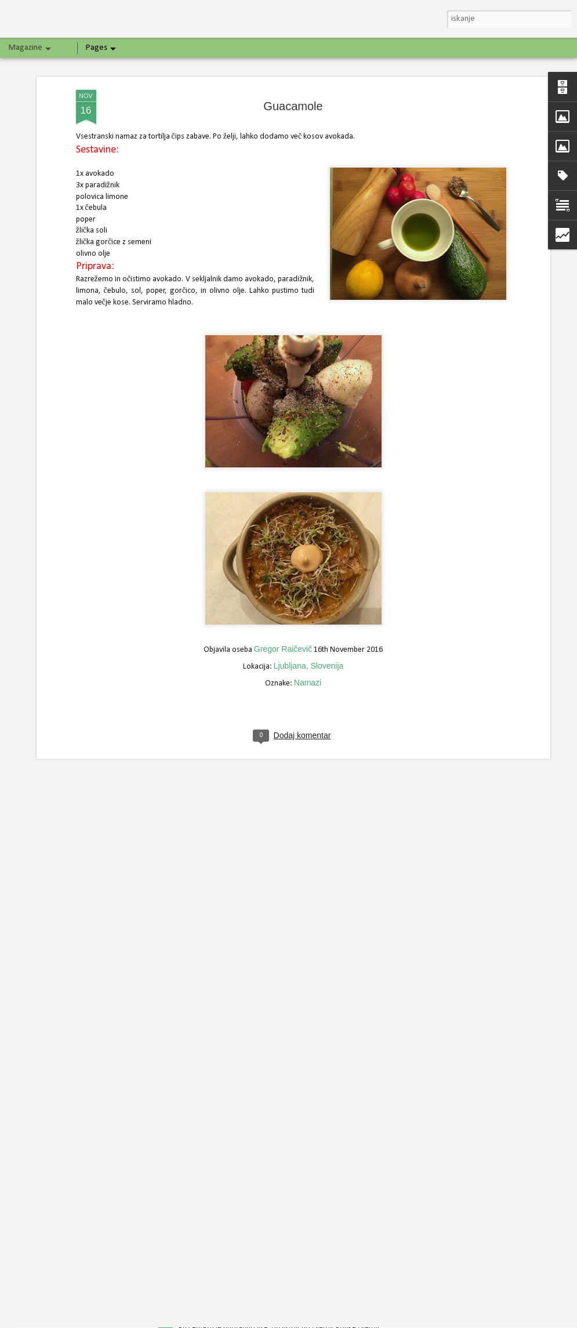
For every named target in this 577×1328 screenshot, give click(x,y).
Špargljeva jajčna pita (223, 1182)
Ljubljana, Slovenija (309, 519)
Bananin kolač (208, 1049)
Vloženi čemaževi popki (227, 1315)
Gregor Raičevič (283, 502)
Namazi (307, 535)
